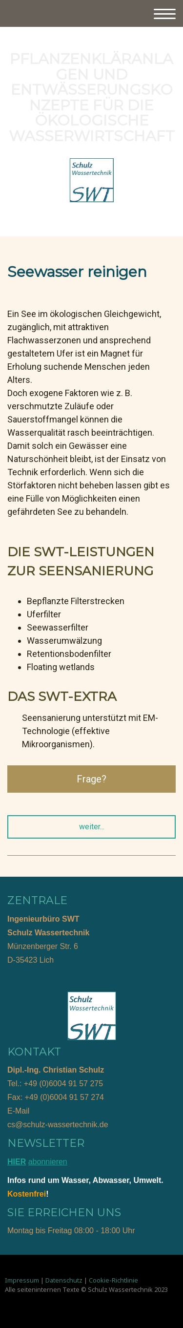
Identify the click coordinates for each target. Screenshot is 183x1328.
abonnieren (47, 1162)
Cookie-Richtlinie (113, 1280)
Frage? (91, 779)
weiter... (91, 826)
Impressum (22, 1280)
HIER (16, 1162)
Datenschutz (63, 1280)
